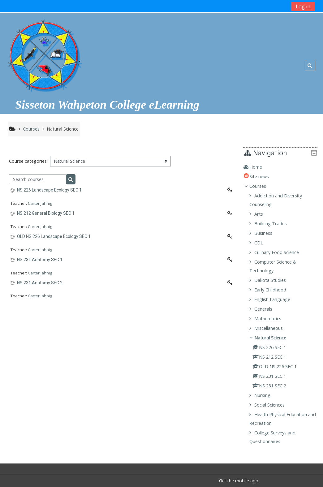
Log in (303, 6)
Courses (262, 186)
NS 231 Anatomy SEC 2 (39, 282)
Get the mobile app (238, 481)
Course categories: (28, 161)
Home (260, 167)
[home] (44, 53)
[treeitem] (282, 167)
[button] (310, 65)
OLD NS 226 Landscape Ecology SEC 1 (54, 236)
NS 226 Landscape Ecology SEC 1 (49, 189)
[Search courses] (37, 179)
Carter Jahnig (40, 203)
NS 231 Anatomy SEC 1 (39, 259)
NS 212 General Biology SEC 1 (46, 213)
